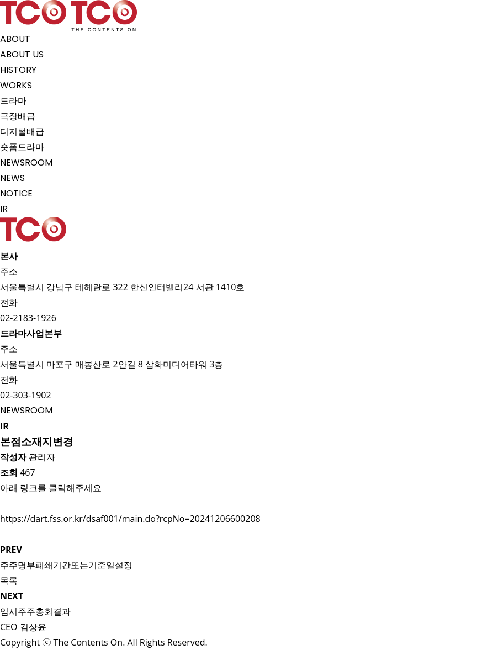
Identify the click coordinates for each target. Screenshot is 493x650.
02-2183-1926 (28, 318)
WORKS (16, 85)
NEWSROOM (26, 162)
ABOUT (15, 39)
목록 (9, 580)
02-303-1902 (25, 395)
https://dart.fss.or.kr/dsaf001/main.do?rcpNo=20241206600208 (130, 519)
